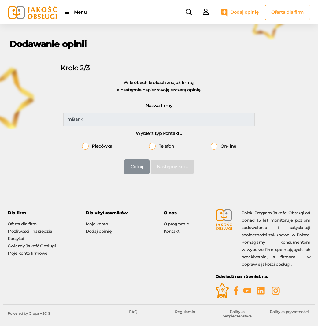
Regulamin (185, 311)
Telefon (166, 146)
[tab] (42, 213)
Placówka (102, 146)
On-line (228, 146)
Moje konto (97, 223)
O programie (176, 223)
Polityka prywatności (289, 311)
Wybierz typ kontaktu (159, 133)
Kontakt (171, 231)
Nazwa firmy (159, 105)
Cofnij (137, 166)
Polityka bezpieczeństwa (237, 313)
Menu (80, 12)
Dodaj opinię (244, 12)
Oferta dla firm (287, 12)
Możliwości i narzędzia (30, 231)
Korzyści (16, 238)
